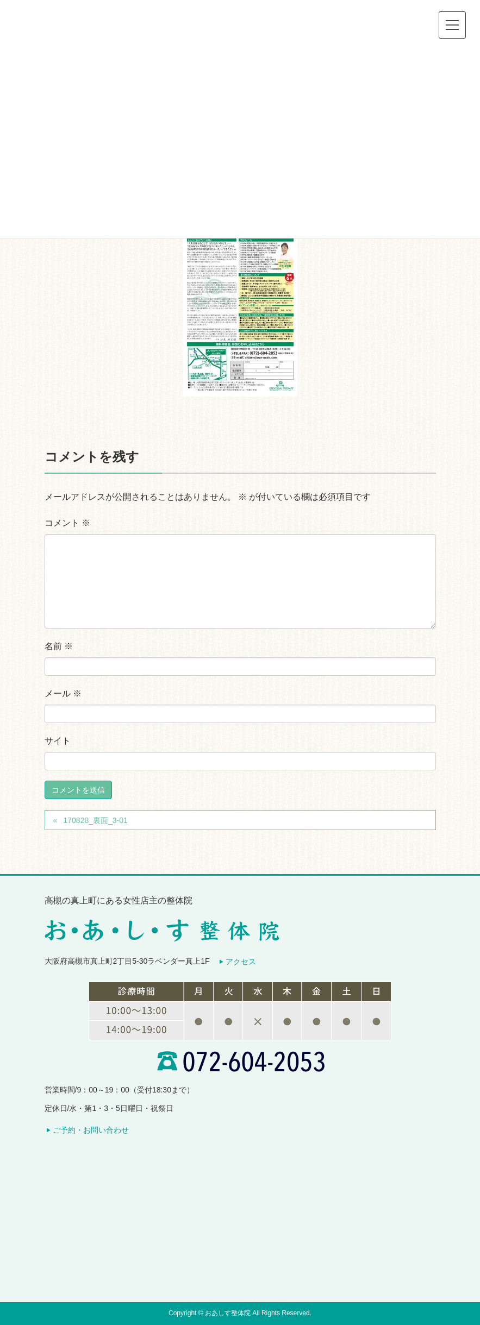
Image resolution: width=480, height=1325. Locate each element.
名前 (59, 646)
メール (63, 693)
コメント (67, 523)
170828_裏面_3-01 (95, 820)
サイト (58, 740)
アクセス (241, 961)
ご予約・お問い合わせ (91, 1130)
